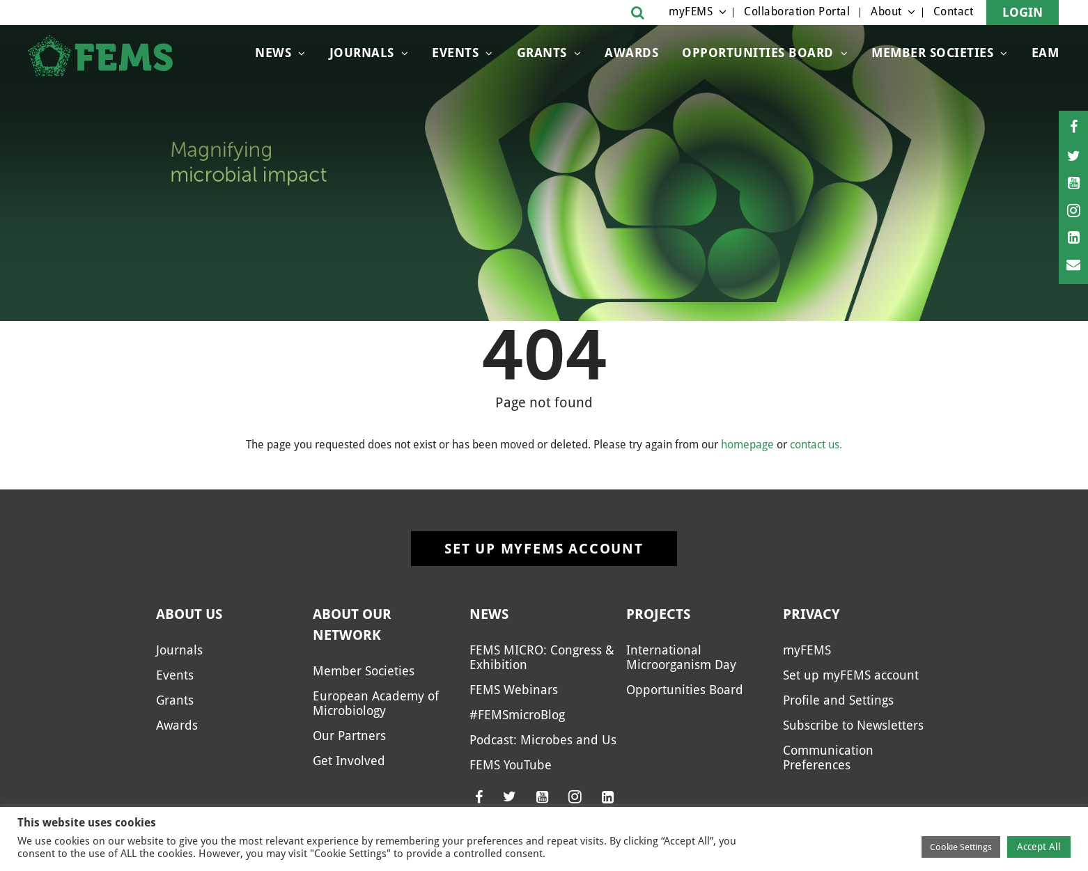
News (273, 52)
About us (189, 614)
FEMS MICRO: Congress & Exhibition (541, 657)
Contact (953, 11)
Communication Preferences (828, 757)
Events (455, 52)
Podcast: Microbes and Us (542, 739)
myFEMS (691, 11)
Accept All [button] (1039, 846)
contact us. (816, 444)
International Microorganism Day (681, 657)
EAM (1045, 52)
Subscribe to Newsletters (853, 725)
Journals (361, 52)
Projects (658, 614)
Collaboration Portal (797, 11)
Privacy (811, 614)
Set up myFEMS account (544, 548)
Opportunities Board (758, 52)
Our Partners (349, 735)
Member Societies (932, 52)
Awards (631, 52)
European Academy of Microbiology (376, 703)
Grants (542, 52)
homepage (747, 444)
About (886, 11)
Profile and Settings (838, 700)
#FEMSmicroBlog (517, 714)
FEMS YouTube (510, 765)
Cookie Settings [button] (961, 847)
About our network (352, 624)
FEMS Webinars (513, 689)
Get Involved (349, 760)
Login (1022, 12)
